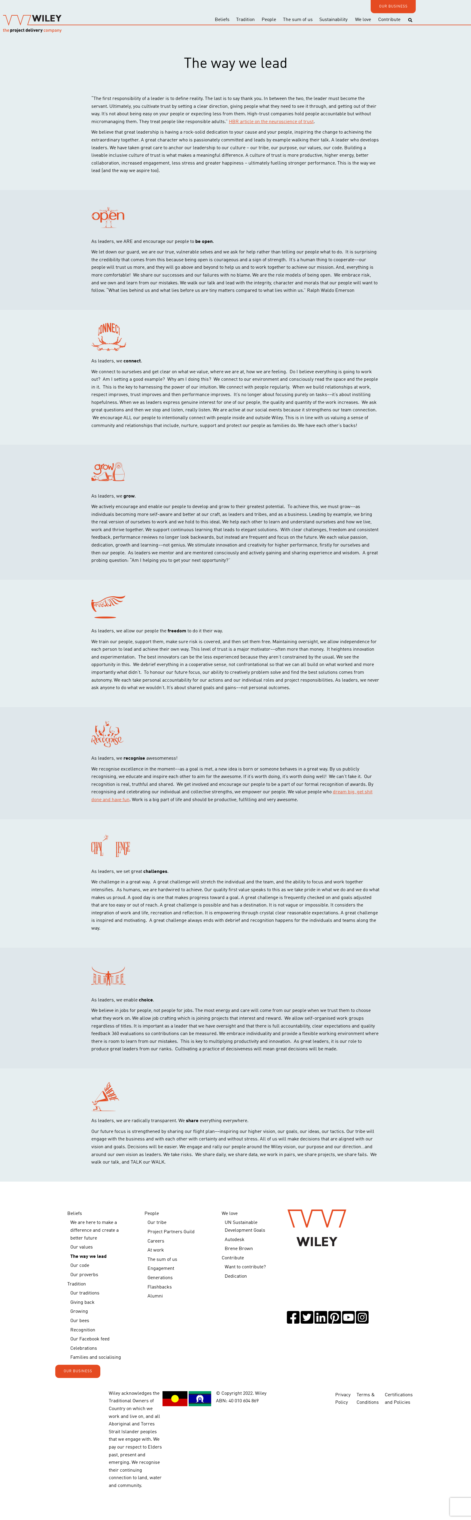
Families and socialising (95, 1357)
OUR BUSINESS (393, 6)
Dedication (236, 1276)
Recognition (82, 1330)
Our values (81, 1247)
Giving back (82, 1302)
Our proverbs (84, 1275)
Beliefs (222, 19)
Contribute (389, 19)
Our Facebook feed (90, 1339)
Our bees (79, 1321)
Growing (79, 1311)
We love (363, 19)
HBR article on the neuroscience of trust (271, 122)
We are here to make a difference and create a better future (94, 1230)
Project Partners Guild (171, 1232)
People (269, 19)
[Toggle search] (410, 20)
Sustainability (333, 19)
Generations (160, 1278)
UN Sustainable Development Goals (245, 1226)
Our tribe (156, 1222)
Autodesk (235, 1239)
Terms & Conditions (368, 1399)
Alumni (155, 1296)
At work (155, 1250)
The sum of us (298, 19)
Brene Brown (239, 1248)
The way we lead (88, 1256)
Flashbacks (159, 1287)
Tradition (245, 19)
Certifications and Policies (399, 1399)
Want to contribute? (245, 1267)
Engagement (160, 1268)
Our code (79, 1265)
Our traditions (84, 1293)
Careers (155, 1241)
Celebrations (83, 1348)
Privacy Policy (343, 1399)
